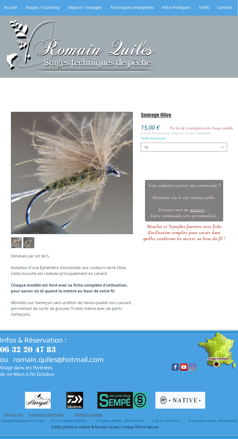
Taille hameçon (153, 138)
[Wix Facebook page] (175, 367)
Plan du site (13, 414)
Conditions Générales (46, 414)
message (197, 210)
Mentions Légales (88, 414)
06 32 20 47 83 (28, 349)
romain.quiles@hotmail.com (58, 359)
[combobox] (184, 147)
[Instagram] (192, 367)
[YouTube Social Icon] (183, 367)
